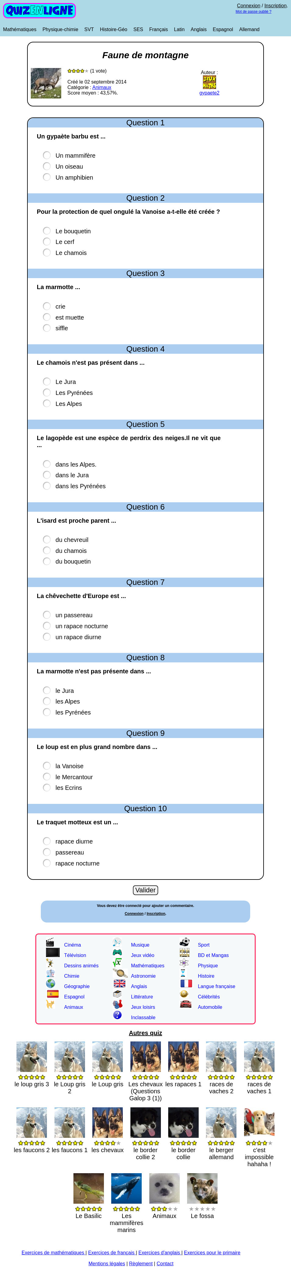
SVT (89, 29)
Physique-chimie (60, 29)
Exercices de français (112, 1252)
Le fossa (202, 1208)
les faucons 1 (70, 1142)
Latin (179, 29)
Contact (165, 1263)
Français (158, 29)
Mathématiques (19, 29)
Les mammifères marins (126, 1215)
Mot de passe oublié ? (253, 11)
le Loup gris (107, 1076)
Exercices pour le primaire (212, 1252)
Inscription (275, 5)
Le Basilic (88, 1208)
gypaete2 (209, 90)
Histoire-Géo (113, 29)
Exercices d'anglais (159, 1252)
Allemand (249, 29)
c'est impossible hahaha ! (259, 1149)
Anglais (199, 29)
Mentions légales (106, 1263)
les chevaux (107, 1142)
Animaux (101, 87)
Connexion (249, 5)
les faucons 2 (32, 1142)
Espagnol (223, 29)
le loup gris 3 (31, 1076)
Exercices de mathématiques (54, 1252)
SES (138, 29)
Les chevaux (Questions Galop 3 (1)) (145, 1084)
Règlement (141, 1263)
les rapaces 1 (183, 1076)
